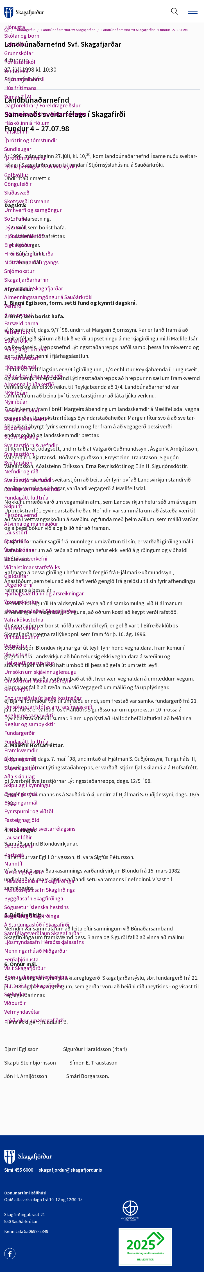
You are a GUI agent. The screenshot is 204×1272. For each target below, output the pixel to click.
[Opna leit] (174, 11)
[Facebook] (9, 1253)
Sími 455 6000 (18, 1170)
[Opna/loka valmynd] (193, 11)
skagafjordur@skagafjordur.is (70, 1170)
